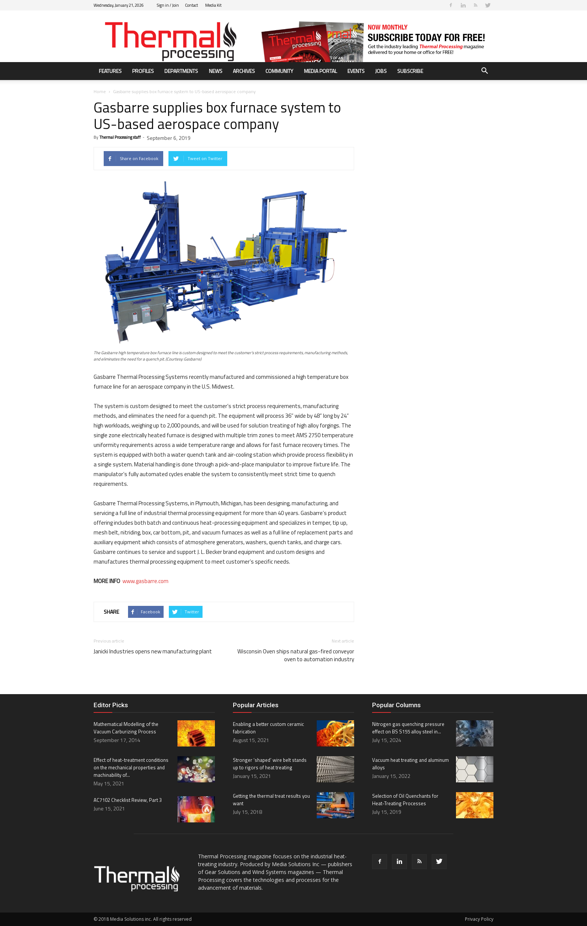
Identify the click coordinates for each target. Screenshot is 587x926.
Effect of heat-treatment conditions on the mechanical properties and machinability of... (131, 767)
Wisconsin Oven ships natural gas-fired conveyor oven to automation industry (295, 655)
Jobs (381, 71)
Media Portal (320, 71)
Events (356, 71)
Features (110, 71)
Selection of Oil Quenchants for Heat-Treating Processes (405, 799)
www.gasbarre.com (145, 581)
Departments (181, 71)
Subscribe (410, 71)
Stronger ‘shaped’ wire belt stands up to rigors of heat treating (270, 763)
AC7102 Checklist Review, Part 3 (128, 800)
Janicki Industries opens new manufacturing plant (153, 651)
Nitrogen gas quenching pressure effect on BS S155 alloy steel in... (408, 727)
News (215, 71)
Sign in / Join (168, 5)
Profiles (143, 71)
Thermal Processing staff (120, 137)
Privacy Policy (479, 919)
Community (279, 71)
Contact (191, 5)
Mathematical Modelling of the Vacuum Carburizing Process (126, 727)
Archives (244, 71)
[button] (484, 71)
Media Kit (213, 5)
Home (100, 91)
